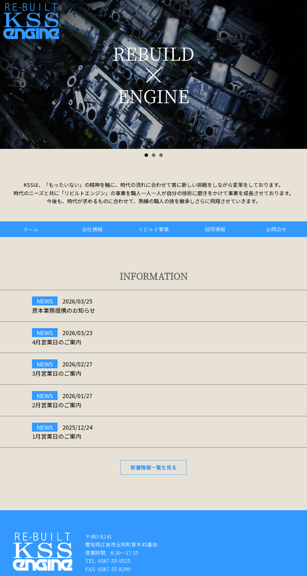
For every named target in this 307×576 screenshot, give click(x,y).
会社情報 (92, 229)
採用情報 (215, 229)
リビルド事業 (153, 229)
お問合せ (276, 229)
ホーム (30, 229)
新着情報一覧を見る (153, 467)
